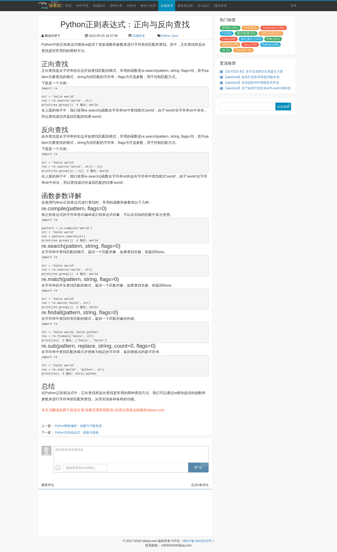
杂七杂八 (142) (251, 39)
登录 (293, 5)
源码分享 (116, 5)
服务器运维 (185, 5)
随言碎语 (220, 5)
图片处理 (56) (246, 33)
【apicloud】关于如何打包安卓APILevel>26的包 (255, 88)
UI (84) (226, 33)
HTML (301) (230, 27)
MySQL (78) (230, 44)
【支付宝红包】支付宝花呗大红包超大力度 (251, 71)
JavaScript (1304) (274, 27)
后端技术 (166, 5)
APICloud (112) (271, 33)
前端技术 (99, 5)
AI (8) (226, 50)
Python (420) (270, 44)
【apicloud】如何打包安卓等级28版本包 (249, 77)
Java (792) (250, 44)
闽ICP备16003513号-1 (198, 541)
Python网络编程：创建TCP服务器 (78, 426)
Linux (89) (228, 39)
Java (175, 35)
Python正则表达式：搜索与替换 (77, 432)
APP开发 (82, 5)
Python (166, 35)
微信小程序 (148, 5)
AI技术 (131, 5)
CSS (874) (250, 27)
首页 (68, 5)
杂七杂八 (203, 5)
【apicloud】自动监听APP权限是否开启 (249, 83)
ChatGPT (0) (243, 50)
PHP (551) (273, 39)
